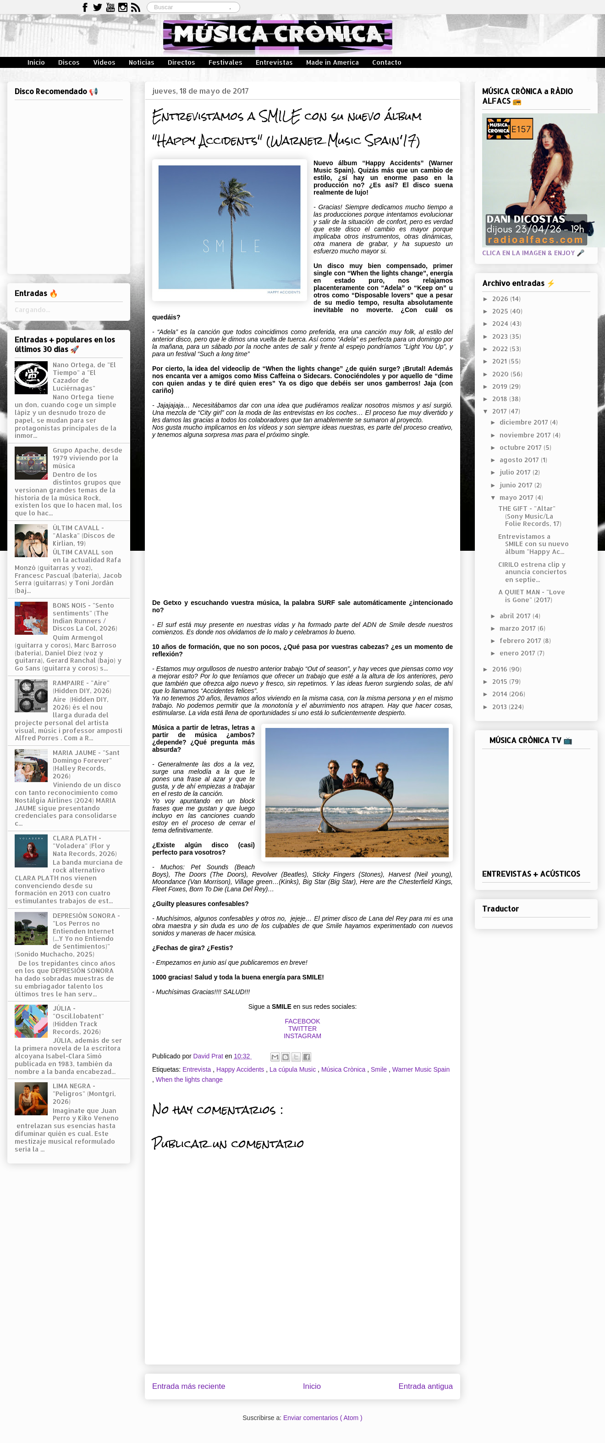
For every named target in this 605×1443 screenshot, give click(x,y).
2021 (500, 361)
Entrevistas (274, 62)
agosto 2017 (520, 460)
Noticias (141, 62)
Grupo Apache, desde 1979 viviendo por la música (87, 458)
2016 (500, 669)
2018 (500, 399)
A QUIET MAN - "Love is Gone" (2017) (531, 596)
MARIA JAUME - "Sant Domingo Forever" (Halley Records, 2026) (86, 764)
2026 (501, 298)
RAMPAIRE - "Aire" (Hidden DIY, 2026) (82, 686)
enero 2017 (518, 653)
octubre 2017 (522, 447)
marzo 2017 (519, 628)
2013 (500, 706)
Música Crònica (344, 1069)
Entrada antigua (426, 1386)
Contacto (387, 62)
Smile (380, 1069)
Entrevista (197, 1069)
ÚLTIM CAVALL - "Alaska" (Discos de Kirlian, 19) (84, 535)
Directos (181, 62)
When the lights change (189, 1079)
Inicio (36, 62)
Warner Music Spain (421, 1069)
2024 (501, 323)
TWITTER (302, 1028)
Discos (69, 62)
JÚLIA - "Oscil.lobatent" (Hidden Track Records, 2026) (78, 1019)
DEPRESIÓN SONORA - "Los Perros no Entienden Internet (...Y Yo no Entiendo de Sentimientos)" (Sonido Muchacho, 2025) (67, 935)
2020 (501, 374)
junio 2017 (517, 485)
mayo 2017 (517, 497)
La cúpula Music (294, 1069)
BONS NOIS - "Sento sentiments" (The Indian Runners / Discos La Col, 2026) (85, 616)
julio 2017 (516, 472)
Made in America (332, 62)
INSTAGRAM (302, 1036)
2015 (500, 681)
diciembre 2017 (525, 422)
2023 (501, 336)
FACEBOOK (302, 1021)
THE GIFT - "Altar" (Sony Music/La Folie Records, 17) (529, 516)
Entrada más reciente (189, 1386)
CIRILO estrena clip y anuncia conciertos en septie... (532, 572)
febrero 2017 (521, 640)
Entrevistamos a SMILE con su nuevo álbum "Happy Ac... (533, 544)
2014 (500, 694)
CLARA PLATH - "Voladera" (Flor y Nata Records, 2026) (85, 845)
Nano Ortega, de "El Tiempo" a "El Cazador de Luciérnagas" (84, 376)
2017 (500, 411)
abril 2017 (516, 616)
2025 (501, 311)
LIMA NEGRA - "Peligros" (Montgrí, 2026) (84, 1093)
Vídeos (104, 62)
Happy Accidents (241, 1069)
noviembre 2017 (526, 435)
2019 (500, 386)
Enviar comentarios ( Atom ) (323, 1417)
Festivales (225, 62)
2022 (501, 348)
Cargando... (32, 309)
